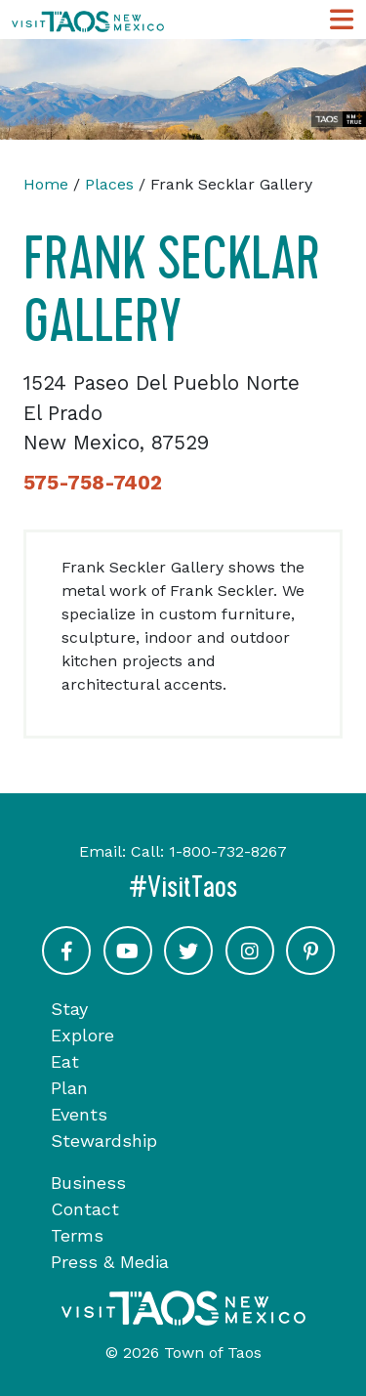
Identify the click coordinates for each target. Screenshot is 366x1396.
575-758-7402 (92, 482)
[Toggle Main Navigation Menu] (341, 20)
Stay (69, 1008)
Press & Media (110, 1261)
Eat (65, 1061)
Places (109, 184)
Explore (82, 1035)
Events (79, 1114)
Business (88, 1182)
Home (45, 184)
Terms (77, 1235)
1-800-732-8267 (228, 851)
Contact (85, 1209)
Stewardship (104, 1140)
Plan (69, 1088)
